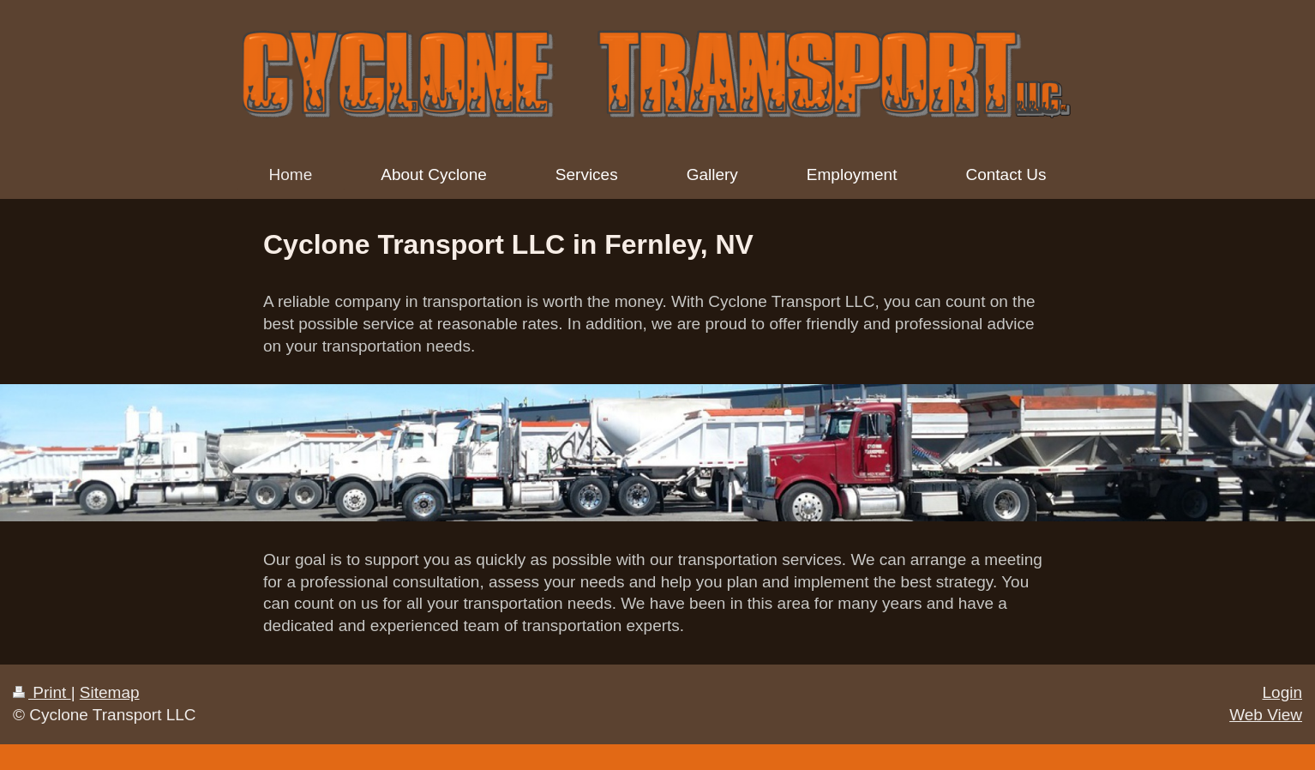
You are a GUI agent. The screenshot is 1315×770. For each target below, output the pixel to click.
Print (42, 692)
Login (1283, 692)
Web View (1265, 715)
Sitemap (110, 692)
